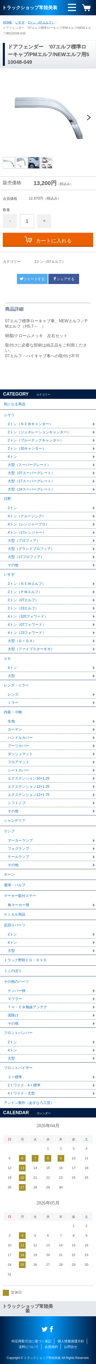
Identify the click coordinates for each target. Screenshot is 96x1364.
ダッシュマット (20, 754)
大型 (11, 676)
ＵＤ (7, 658)
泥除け (13, 1015)
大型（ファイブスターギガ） (31, 649)
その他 (13, 565)
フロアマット (18, 762)
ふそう (9, 415)
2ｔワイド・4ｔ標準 (24, 1085)
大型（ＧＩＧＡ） (22, 641)
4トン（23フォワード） (27, 633)
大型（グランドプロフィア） (31, 549)
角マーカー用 (18, 905)
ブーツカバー (18, 746)
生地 (11, 721)
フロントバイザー (18, 1068)
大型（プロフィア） (24, 540)
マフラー (15, 999)
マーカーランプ (20, 840)
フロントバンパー (18, 1033)
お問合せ (70, 1347)
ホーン (9, 874)
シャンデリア (14, 820)
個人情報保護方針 (71, 1341)
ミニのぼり (13, 971)
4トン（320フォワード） (28, 616)
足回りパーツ (14, 925)
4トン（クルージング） (27, 516)
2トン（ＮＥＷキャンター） (30, 424)
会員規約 (51, 1347)
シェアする (63, 279)
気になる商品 (14, 404)
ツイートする (32, 279)
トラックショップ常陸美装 (29, 7)
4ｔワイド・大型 (21, 1093)
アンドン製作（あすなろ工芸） (29, 1103)
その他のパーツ (16, 981)
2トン (12, 508)
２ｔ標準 (15, 1077)
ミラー (13, 703)
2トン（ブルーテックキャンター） (35, 440)
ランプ (9, 831)
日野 (7, 499)
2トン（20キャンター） (27, 448)
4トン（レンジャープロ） (28, 524)
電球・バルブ (14, 885)
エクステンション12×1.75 (28, 795)
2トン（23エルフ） (23, 608)
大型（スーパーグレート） (29, 465)
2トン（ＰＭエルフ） (25, 592)
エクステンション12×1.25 (28, 786)
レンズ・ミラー (16, 685)
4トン (12, 456)
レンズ (13, 694)
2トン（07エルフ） (41, 22)
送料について (29, 1347)
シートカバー (18, 770)
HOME (7, 22)
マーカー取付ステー (20, 896)
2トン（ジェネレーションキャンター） (39, 432)
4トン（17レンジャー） (27, 532)
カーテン (15, 729)
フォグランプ (18, 848)
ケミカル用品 (14, 914)
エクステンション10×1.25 (28, 778)
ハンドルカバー (20, 737)
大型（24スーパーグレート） (31, 489)
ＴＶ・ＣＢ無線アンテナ (27, 1007)
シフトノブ (17, 803)
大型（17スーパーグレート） (31, 481)
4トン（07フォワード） (27, 624)
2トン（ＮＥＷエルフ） (27, 584)
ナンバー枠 (17, 991)
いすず (20, 22)
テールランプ (18, 857)
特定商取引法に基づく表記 (31, 1341)
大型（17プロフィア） (26, 557)
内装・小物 (13, 712)
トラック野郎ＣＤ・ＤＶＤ (25, 960)
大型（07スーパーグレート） (31, 473)
